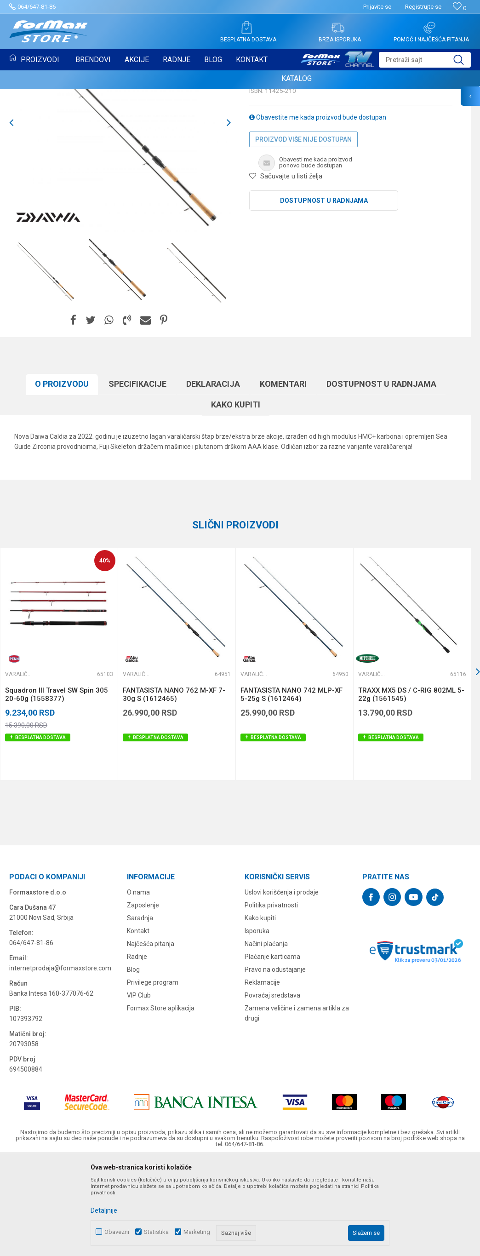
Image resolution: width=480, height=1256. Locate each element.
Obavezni (116, 1231)
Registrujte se (423, 6)
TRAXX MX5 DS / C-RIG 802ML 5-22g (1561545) (411, 788)
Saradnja (140, 1012)
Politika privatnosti (271, 999)
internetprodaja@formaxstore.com (60, 1062)
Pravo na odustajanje (275, 1063)
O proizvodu (62, 478)
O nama (138, 986)
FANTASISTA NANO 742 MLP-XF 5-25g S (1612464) (291, 788)
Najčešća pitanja (150, 1038)
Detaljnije (104, 1210)
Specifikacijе (137, 478)
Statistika (156, 1231)
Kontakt (138, 1025)
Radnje (137, 1051)
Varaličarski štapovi (284, 154)
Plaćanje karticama (272, 1051)
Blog (133, 1063)
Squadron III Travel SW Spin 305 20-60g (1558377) (56, 788)
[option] (46, 365)
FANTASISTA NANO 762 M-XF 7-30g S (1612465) (174, 788)
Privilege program (152, 1076)
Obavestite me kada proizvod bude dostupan (317, 211)
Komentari (283, 478)
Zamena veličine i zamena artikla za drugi (297, 1107)
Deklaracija (213, 478)
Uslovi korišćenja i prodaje (282, 986)
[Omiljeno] (459, 8)
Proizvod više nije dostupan (303, 233)
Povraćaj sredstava (272, 1089)
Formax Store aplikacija (160, 1102)
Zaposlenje (143, 999)
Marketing (196, 1231)
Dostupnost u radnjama (324, 294)
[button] (425, 60)
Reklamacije (262, 1076)
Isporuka (257, 1025)
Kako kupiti (235, 499)
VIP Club (139, 1089)
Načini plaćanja (266, 1038)
